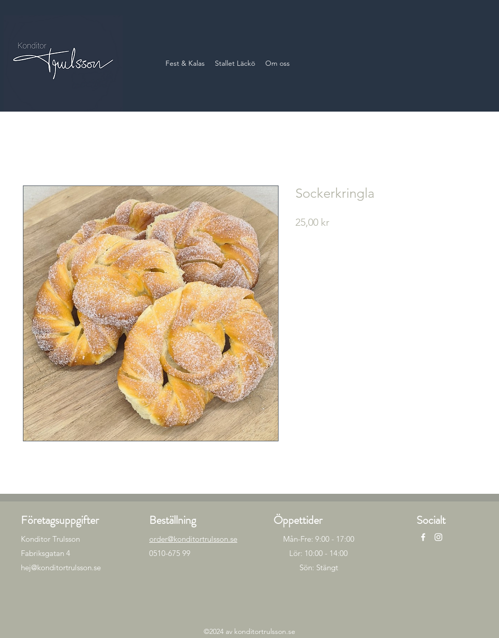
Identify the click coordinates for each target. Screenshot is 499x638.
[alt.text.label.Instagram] (438, 537)
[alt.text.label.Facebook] (423, 537)
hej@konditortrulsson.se (61, 567)
